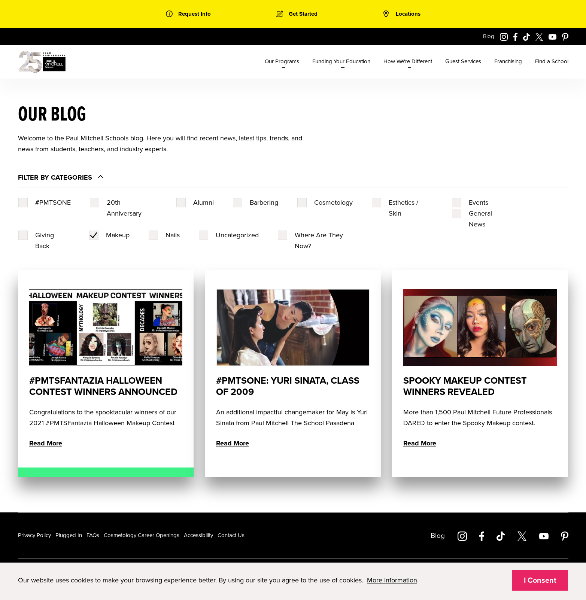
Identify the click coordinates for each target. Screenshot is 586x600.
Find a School (551, 61)
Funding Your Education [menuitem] (341, 61)
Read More (45, 443)
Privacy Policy (34, 535)
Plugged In (68, 535)
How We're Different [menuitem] (407, 61)
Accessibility (198, 535)
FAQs (92, 535)
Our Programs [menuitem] (282, 61)
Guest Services (463, 61)
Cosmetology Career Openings (141, 535)
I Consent (540, 580)
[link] (188, 14)
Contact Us (231, 535)
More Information (392, 580)
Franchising (508, 61)
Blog (488, 36)
